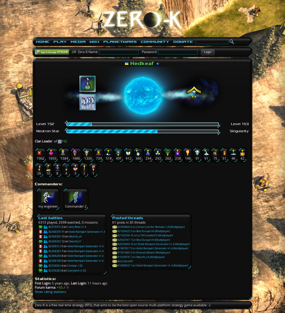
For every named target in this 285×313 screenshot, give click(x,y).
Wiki (94, 41)
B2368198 (49, 261)
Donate (183, 41)
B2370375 (49, 227)
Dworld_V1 (75, 241)
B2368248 (49, 256)
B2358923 (49, 266)
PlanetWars (120, 41)
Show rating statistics (50, 292)
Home (42, 41)
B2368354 (49, 236)
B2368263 (49, 251)
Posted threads (127, 218)
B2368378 (49, 232)
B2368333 (49, 241)
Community (155, 41)
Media (78, 41)
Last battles (50, 218)
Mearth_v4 (75, 236)
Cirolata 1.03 (74, 266)
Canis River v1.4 (76, 227)
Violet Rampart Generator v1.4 (87, 232)
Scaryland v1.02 (76, 270)
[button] (207, 52)
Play (60, 41)
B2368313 (49, 246)
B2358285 (49, 270)
